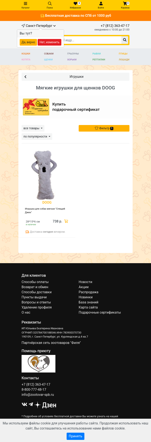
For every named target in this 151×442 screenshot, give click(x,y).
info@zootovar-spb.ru (38, 395)
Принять (75, 436)
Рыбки (96, 53)
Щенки (48, 59)
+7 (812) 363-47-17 (115, 26)
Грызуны (73, 53)
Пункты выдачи (34, 297)
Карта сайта (88, 307)
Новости (85, 282)
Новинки (86, 297)
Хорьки (72, 59)
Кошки (26, 53)
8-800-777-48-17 (34, 390)
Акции (84, 287)
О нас (26, 312)
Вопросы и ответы (36, 302)
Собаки (49, 53)
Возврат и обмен (35, 287)
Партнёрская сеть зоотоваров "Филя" (51, 343)
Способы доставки (37, 292)
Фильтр (104, 128)
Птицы (123, 53)
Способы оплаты (35, 282)
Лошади (124, 59)
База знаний (88, 302)
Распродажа (88, 292)
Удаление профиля (37, 307)
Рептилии (98, 59)
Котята (26, 59)
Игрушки (54, 76)
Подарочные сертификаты (100, 312)
